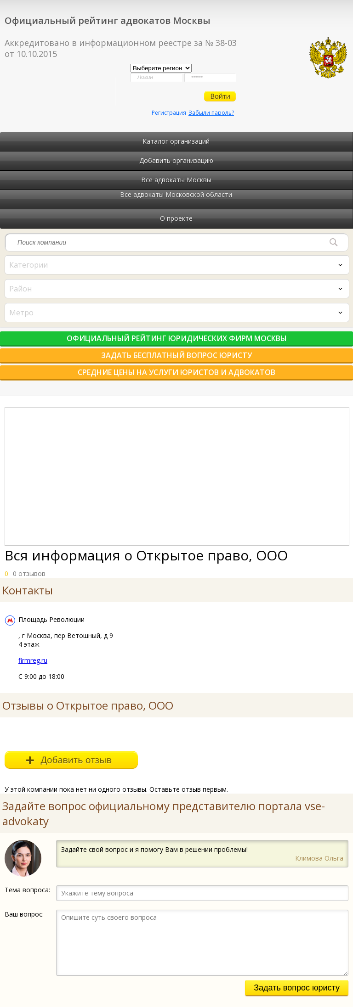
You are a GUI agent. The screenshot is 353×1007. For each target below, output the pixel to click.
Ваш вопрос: (24, 914)
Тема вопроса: (27, 889)
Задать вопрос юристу (297, 987)
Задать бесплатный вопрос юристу (176, 355)
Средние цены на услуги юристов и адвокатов (176, 372)
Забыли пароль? (211, 113)
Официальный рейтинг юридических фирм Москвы (177, 338)
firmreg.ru (32, 660)
